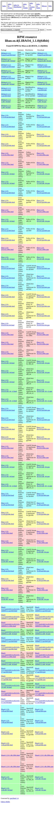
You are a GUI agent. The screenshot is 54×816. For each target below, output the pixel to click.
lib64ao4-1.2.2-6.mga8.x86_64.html (7, 83)
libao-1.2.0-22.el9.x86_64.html (7, 551)
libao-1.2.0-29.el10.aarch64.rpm (43, 267)
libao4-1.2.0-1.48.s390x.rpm (44, 755)
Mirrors (44, 6)
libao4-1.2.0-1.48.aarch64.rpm (40, 710)
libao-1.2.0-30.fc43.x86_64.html (8, 220)
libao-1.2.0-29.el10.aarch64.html (8, 267)
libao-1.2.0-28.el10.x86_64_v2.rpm (44, 485)
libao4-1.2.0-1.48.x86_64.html (6, 778)
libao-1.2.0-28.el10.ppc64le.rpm (43, 428)
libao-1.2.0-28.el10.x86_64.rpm (43, 466)
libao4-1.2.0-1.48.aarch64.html (7, 710)
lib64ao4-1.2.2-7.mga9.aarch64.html (8, 65)
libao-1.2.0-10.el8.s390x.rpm (42, 589)
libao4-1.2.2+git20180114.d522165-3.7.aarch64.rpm (44, 670)
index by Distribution (17, 6)
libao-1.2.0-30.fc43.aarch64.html (8, 192)
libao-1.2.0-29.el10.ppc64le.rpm (43, 296)
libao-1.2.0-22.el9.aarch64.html (7, 494)
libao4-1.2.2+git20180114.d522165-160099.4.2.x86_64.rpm (44, 632)
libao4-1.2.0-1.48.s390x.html (10, 755)
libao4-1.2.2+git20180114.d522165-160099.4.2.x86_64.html (10, 632)
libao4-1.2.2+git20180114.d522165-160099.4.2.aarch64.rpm (44, 609)
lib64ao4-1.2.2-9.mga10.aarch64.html (8, 54)
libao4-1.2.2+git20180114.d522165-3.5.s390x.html (10, 693)
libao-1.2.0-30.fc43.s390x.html (7, 211)
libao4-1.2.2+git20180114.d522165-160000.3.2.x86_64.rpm (44, 662)
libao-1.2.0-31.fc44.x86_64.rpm (43, 173)
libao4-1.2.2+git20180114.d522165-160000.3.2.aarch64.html (10, 639)
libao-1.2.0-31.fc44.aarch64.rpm (43, 116)
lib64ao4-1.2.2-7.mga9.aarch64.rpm (44, 65)
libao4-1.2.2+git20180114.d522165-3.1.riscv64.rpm (44, 700)
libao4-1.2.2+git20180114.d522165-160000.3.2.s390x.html (10, 655)
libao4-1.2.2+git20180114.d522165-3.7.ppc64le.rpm (44, 678)
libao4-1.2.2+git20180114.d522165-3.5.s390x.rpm (44, 693)
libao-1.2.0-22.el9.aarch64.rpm (43, 494)
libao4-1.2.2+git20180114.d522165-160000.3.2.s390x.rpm (44, 655)
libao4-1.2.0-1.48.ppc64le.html (7, 733)
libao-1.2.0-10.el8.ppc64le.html (7, 579)
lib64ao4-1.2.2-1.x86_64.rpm (42, 101)
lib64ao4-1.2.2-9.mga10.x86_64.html (8, 60)
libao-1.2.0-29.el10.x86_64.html (7, 362)
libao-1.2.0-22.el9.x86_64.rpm (43, 551)
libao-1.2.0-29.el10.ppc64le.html (8, 296)
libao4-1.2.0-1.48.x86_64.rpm (40, 778)
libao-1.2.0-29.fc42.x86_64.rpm (43, 258)
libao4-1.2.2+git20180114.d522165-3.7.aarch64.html (10, 670)
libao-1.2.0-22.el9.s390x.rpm (42, 532)
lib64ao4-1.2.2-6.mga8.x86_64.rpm (43, 83)
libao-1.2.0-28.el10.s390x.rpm (43, 447)
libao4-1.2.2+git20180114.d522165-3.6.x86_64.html (10, 685)
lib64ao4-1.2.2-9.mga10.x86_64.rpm (44, 60)
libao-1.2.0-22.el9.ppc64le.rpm (43, 513)
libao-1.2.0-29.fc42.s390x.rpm (43, 248)
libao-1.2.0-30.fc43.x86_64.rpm (43, 220)
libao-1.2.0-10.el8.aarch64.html (7, 570)
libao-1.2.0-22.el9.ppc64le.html (7, 513)
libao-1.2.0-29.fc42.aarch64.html (8, 229)
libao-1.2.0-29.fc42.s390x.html (7, 248)
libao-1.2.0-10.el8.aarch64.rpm (43, 570)
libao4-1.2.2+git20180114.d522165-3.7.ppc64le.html (10, 678)
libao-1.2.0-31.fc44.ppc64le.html (8, 135)
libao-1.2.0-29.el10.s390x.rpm (43, 333)
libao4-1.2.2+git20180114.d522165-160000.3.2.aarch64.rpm (44, 639)
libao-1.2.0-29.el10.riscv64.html (7, 324)
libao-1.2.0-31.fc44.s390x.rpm (43, 154)
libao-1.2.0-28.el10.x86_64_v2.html (9, 485)
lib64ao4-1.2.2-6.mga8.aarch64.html (8, 77)
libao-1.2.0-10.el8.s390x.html (7, 589)
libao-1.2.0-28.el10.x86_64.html (7, 466)
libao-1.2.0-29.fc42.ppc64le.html (8, 239)
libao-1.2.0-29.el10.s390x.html (7, 333)
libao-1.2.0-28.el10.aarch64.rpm (43, 409)
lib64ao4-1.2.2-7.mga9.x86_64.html (7, 71)
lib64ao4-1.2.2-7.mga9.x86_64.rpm (43, 71)
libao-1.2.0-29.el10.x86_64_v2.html (9, 390)
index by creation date (32, 6)
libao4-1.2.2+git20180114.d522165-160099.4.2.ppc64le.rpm (44, 616)
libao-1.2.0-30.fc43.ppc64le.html (8, 201)
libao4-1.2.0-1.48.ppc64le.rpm (40, 733)
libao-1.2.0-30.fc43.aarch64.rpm (43, 192)
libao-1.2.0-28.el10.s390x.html (7, 447)
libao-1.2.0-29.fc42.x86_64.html (8, 258)
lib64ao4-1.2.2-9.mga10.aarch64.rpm (44, 54)
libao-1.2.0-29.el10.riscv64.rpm (43, 324)
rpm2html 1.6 (14, 798)
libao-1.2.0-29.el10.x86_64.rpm (43, 362)
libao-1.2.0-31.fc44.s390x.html (7, 154)
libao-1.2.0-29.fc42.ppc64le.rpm (43, 239)
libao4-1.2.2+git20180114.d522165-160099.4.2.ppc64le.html (10, 616)
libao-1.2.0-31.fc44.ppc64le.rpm (43, 135)
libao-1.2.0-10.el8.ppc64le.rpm (43, 579)
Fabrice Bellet (5, 802)
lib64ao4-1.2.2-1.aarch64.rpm (42, 89)
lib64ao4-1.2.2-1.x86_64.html (6, 101)
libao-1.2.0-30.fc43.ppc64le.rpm (43, 201)
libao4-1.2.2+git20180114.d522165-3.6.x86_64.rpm (44, 685)
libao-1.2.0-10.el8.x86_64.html (7, 598)
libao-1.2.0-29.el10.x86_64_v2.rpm (44, 390)
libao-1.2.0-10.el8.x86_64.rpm (43, 598)
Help (50, 6)
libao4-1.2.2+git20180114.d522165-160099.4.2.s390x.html (10, 624)
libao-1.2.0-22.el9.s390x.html (7, 532)
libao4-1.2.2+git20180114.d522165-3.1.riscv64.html (10, 700)
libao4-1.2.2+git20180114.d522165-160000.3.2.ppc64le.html (10, 647)
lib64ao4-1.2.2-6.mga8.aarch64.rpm (44, 77)
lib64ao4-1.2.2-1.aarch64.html (6, 89)
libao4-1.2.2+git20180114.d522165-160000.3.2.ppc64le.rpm (44, 647)
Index (4, 6)
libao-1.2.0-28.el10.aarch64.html (8, 409)
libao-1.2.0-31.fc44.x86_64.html (8, 173)
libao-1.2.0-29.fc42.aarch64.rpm (43, 229)
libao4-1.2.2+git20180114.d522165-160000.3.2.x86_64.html (10, 662)
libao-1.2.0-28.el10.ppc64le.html (8, 428)
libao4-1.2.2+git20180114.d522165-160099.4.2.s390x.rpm (44, 624)
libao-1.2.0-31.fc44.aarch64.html (8, 116)
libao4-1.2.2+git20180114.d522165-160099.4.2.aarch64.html (10, 609)
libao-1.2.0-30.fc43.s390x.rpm (43, 211)
